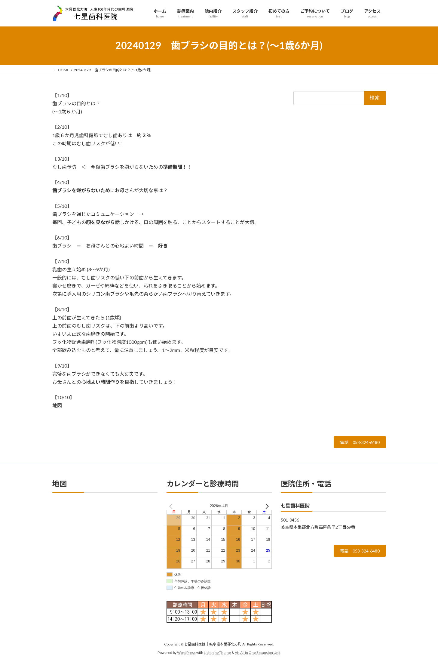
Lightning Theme (217, 654)
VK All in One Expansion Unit (257, 654)
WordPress (186, 654)
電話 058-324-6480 (356, 443)
